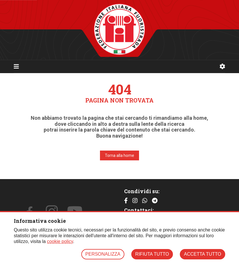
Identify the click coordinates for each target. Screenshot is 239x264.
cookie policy (60, 241)
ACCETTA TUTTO (202, 254)
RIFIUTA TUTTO (152, 254)
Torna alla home (119, 155)
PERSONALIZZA (102, 254)
